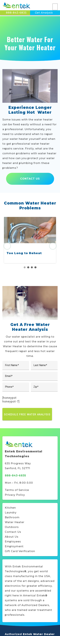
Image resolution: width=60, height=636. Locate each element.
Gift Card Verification (20, 551)
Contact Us (30, 178)
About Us (11, 536)
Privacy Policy (15, 494)
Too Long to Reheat (24, 253)
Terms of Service (17, 490)
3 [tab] (32, 267)
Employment (14, 546)
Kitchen (10, 507)
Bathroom (12, 517)
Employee (12, 541)
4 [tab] (35, 267)
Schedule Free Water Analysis (27, 414)
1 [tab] (25, 267)
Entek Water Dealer (39, 634)
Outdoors (12, 527)
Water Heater (14, 522)
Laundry (10, 512)
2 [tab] (28, 267)
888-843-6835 (16, 12)
